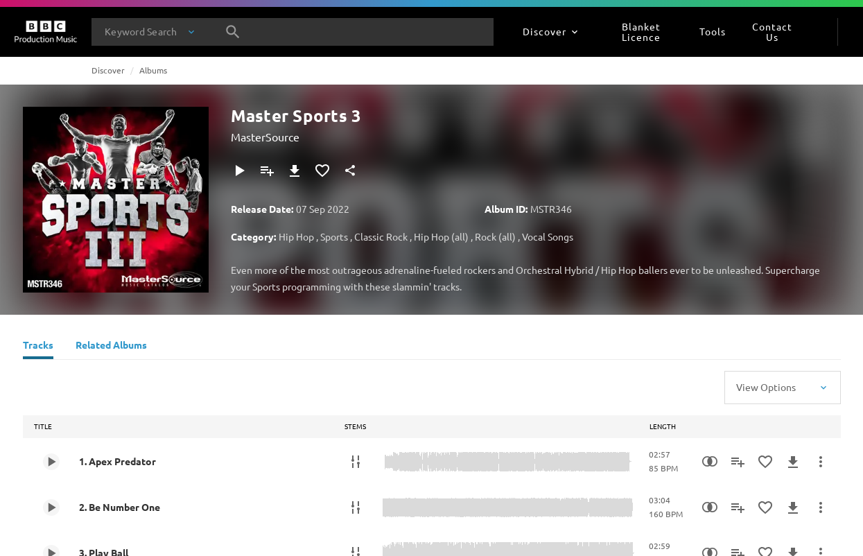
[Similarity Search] (709, 461)
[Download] (294, 170)
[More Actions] (820, 461)
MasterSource (265, 137)
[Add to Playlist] (267, 170)
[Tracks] (38, 346)
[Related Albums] (111, 346)
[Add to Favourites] (322, 170)
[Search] (233, 31)
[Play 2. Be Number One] (51, 507)
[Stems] (355, 461)
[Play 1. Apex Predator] (51, 461)
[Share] (350, 170)
